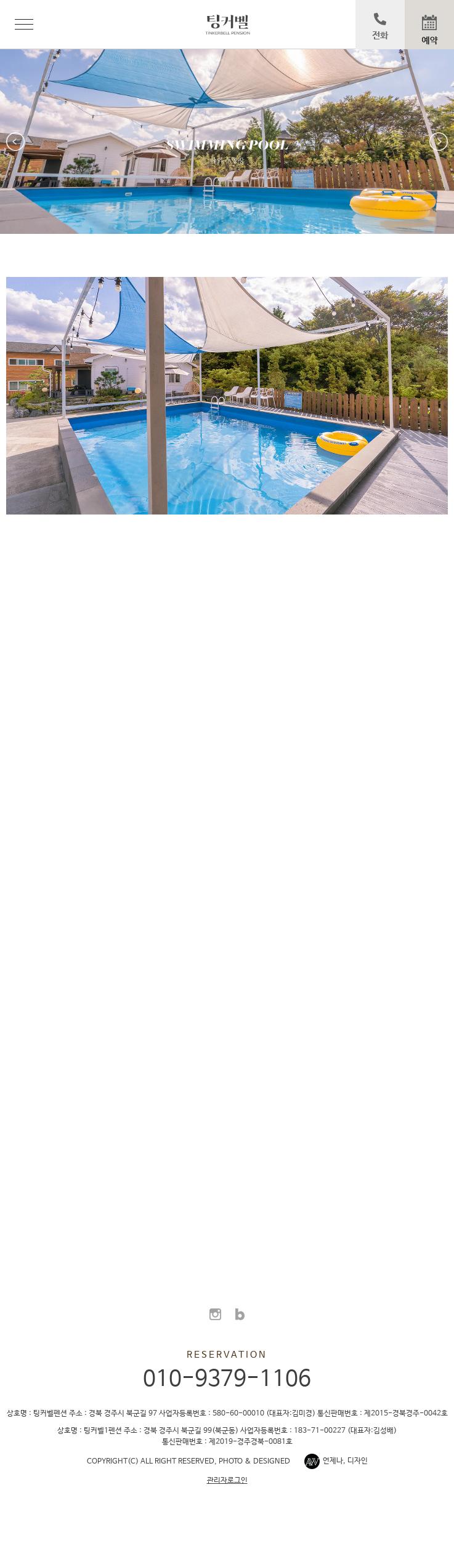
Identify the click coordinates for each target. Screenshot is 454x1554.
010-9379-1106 (227, 1379)
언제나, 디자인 (345, 1461)
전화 (380, 27)
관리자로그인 (227, 1480)
